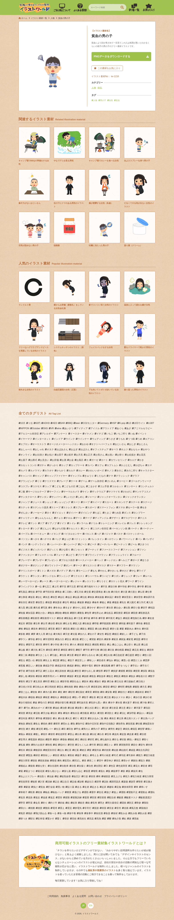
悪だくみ (137, 660)
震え (62, 808)
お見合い (44, 460)
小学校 (56, 644)
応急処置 (119, 655)
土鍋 (99, 629)
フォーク (60, 555)
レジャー (77, 581)
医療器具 (145, 613)
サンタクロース (29, 497)
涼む (124, 713)
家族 (123, 639)
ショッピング (63, 502)
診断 (81, 781)
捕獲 (122, 671)
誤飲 (106, 781)
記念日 (65, 781)
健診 (89, 602)
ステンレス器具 (41, 507)
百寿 (109, 734)
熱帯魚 (121, 723)
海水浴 (76, 713)
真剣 (42, 739)
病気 (99, 88)
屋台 (104, 644)
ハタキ (36, 539)
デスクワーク (130, 518)
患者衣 (102, 660)
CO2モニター (90, 423)
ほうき (145, 560)
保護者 (58, 602)
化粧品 (109, 613)
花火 (137, 766)
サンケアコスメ (143, 491)
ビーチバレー (106, 544)
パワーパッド (128, 539)
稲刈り (63, 745)
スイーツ (97, 502)
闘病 (124, 803)
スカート (109, 502)
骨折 (67, 818)
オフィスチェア (100, 449)
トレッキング (145, 523)
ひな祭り (65, 549)
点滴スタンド (133, 718)
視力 (127, 776)
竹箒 (93, 745)
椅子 (149, 692)
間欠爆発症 (113, 803)
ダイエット (60, 513)
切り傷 (136, 607)
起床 (104, 787)
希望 (57, 650)
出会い (119, 607)
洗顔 (148, 708)
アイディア (82, 428)
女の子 (93, 634)
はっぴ (67, 539)
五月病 (80, 592)
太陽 (75, 634)
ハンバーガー (56, 544)
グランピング (27, 481)
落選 (88, 771)
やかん (103, 571)
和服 (123, 623)
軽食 (40, 792)
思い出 (31, 660)
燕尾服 (131, 723)
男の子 (103, 100)
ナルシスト (74, 528)
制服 (23, 613)
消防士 (110, 713)
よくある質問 (79, 896)
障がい (24, 808)
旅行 (98, 681)
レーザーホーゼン (30, 581)
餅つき (24, 818)
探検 (32, 676)
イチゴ (99, 433)
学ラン (24, 639)
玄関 (40, 729)
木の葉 (48, 692)
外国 (146, 629)
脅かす (126, 760)
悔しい (92, 660)
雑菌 (32, 808)
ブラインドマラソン (97, 555)
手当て (145, 665)
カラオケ (49, 470)
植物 (32, 697)
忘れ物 (109, 655)
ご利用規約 (53, 896)
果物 (97, 692)
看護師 (33, 739)
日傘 (111, 681)
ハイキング (55, 534)
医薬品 (69, 618)
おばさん (85, 449)
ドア (42, 523)
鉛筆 (75, 803)
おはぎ (74, 449)
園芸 (92, 629)
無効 (23, 723)
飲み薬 (143, 813)
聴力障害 (25, 760)
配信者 (112, 797)
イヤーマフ (26, 439)
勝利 (74, 613)
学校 (32, 639)
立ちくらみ (82, 745)
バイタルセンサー (72, 534)
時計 (114, 687)
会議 (77, 597)
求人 (152, 702)
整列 (23, 681)
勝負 (81, 613)
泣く (98, 708)
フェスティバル (45, 555)
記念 (57, 781)
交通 (88, 592)
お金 (71, 460)
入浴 (150, 602)
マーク (78, 565)
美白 (64, 755)
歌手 (86, 697)
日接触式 (130, 681)
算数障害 (125, 745)
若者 (145, 766)
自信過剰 (54, 766)
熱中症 (81, 723)
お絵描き (131, 455)
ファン (142, 549)
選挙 (60, 797)
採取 (145, 671)
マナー (112, 565)
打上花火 (49, 671)
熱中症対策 (93, 723)
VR (52, 428)
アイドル (95, 428)
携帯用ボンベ (52, 676)
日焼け (141, 681)
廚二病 (24, 655)
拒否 (79, 671)
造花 (101, 792)
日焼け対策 (26, 687)
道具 (23, 797)
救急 (93, 676)
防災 (131, 803)
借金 (74, 602)
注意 (123, 708)
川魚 (35, 650)
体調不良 (150, 597)
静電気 (78, 808)
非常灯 (88, 808)
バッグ (57, 539)
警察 (140, 781)
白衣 (101, 734)
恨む (64, 660)
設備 (74, 781)
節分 (135, 745)
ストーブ (56, 507)
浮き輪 (46, 713)
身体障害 (128, 787)
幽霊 (129, 650)
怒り (139, 655)
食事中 (89, 813)
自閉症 (99, 766)
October (36, 428)
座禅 (151, 650)
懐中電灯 (88, 665)
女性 (101, 634)
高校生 (82, 818)
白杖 (94, 734)
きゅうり (89, 476)
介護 (125, 592)
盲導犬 (24, 739)
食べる (53, 813)
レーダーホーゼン (60, 581)
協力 (120, 618)
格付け (123, 692)
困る (84, 629)
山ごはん (118, 644)
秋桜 (49, 745)
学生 (40, 639)
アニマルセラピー (143, 428)
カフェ (100, 465)
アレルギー (47, 433)
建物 (32, 655)
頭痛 (126, 808)
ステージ (147, 502)
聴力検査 (150, 755)
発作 (45, 734)
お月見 (79, 455)
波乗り (80, 708)
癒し (37, 734)
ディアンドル (101, 518)
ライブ (142, 571)
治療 (64, 708)
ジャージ (91, 497)
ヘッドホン (112, 560)
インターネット (43, 439)
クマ (110, 476)
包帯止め (98, 613)
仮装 (32, 597)
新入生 (56, 681)
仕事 (149, 592)
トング (36, 528)
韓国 (104, 808)
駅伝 (32, 818)
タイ (49, 513)
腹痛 (32, 766)
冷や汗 (102, 607)
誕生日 (90, 781)
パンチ (24, 544)
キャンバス (26, 476)
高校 (74, 818)
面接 (96, 808)
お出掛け (39, 455)
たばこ (98, 513)
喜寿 (35, 629)
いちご (109, 433)
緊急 (30, 755)
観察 (35, 781)
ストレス (68, 507)
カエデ (133, 460)
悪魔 (23, 665)
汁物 (144, 702)
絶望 (23, 755)
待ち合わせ (89, 655)
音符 (118, 808)
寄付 (145, 639)
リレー (138, 576)
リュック (127, 576)
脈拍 (135, 760)
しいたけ (70, 497)
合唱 (52, 623)
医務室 (119, 613)
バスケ (119, 534)
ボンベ (69, 565)
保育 (32, 602)
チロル (69, 518)
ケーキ (74, 481)
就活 (89, 644)
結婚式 (124, 750)
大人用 (41, 634)
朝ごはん (25, 692)
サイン (85, 491)
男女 (105, 729)
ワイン (140, 581)
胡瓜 (118, 760)
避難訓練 (77, 797)
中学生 (133, 586)
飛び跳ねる (41, 813)
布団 (50, 650)
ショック (49, 502)
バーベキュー (39, 534)
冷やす (92, 607)
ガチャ (42, 465)
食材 (115, 813)
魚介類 (117, 818)
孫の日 (60, 639)
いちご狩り (121, 433)
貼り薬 (70, 787)
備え (104, 602)
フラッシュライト (120, 555)
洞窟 (23, 713)
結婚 (116, 750)
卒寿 (95, 618)
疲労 (120, 729)
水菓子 (128, 702)
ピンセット (79, 549)
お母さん (99, 455)
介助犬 (116, 592)
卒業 (102, 618)
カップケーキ (78, 465)
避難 (67, 797)
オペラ (114, 449)
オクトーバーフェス (101, 444)
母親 (52, 702)
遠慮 (45, 797)
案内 (132, 692)
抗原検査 (61, 671)
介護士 (133, 592)
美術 (72, 755)
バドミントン (80, 539)
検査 (47, 697)
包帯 (89, 613)
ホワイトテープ (55, 565)
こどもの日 (69, 486)
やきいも (114, 571)
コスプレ (25, 486)
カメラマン (36, 470)
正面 (108, 697)
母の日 (43, 702)
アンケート (61, 433)
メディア (63, 571)
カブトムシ (112, 465)
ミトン (42, 571)
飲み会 (123, 813)
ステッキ (25, 507)
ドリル (94, 523)
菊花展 (41, 771)
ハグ (98, 534)
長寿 (94, 803)
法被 (72, 708)
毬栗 (73, 702)
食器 (108, 813)
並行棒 (113, 586)
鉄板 (62, 803)
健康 (81, 602)
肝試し (77, 760)
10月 (23, 423)
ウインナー (83, 439)
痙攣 (142, 729)
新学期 (65, 681)
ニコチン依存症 (100, 528)
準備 (40, 718)
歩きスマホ (119, 697)
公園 (30, 607)
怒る (23, 660)
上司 (56, 586)
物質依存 (149, 723)
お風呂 (80, 460)
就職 (96, 644)
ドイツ (62, 523)
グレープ (63, 481)
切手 (145, 607)
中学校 (123, 586)
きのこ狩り (132, 470)
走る (79, 787)
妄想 (109, 634)
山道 (145, 644)
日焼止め (39, 687)
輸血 (47, 792)
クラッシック (123, 476)
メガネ (52, 571)
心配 (100, 655)
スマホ (121, 507)
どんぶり (46, 528)
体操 (92, 597)
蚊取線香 (66, 776)
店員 (136, 650)
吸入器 (78, 623)
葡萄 (95, 771)
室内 (101, 639)
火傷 (62, 718)
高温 (91, 818)
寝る (23, 644)
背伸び (109, 760)
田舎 (71, 729)
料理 (47, 681)
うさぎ (111, 439)
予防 (40, 592)
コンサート (132, 486)
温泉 (150, 713)
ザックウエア (99, 491)
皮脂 (124, 734)
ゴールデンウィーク (141, 481)
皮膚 (131, 734)
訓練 (49, 781)
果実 (89, 692)
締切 (37, 755)
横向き (56, 697)
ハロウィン (112, 539)
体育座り (128, 597)
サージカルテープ (37, 491)
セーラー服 (133, 507)
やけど (125, 571)
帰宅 (72, 650)
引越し (55, 655)
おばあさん (62, 449)
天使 (67, 634)
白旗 (87, 734)
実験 (93, 639)
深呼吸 (132, 713)
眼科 (57, 739)
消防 (101, 713)
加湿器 (31, 613)
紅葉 (76, 750)
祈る (116, 739)
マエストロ (90, 565)
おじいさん (120, 444)
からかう (61, 470)
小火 (74, 644)
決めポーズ (39, 708)
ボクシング (38, 565)
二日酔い (69, 592)
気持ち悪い (96, 702)
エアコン (149, 439)
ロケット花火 (117, 581)
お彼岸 (69, 455)
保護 (49, 602)
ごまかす (92, 486)
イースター (76, 433)
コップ (48, 486)
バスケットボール (135, 534)
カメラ (24, 470)
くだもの (101, 476)
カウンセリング (119, 460)
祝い (131, 739)
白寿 (79, 734)
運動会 (143, 792)
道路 (30, 797)
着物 (64, 739)
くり (39, 481)
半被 (88, 618)
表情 (93, 776)
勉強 (52, 613)
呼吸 (96, 623)
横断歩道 (66, 697)
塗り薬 (115, 629)
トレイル (121, 523)
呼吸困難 (106, 623)
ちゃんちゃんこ (45, 518)
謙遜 (125, 781)
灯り (77, 718)
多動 (23, 634)
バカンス (89, 534)
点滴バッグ (148, 718)
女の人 (83, 634)
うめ (140, 439)
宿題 (138, 639)
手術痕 (31, 671)
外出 (138, 629)
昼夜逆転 (97, 687)
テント (33, 523)
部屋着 (102, 797)
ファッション (129, 549)
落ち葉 (67, 771)
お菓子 (24, 460)
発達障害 (62, 734)
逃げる (77, 792)
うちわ (121, 439)
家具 (116, 639)
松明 (72, 692)
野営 (23, 803)
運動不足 (133, 792)
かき (141, 460)
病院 (134, 729)
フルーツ (136, 555)
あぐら (120, 428)
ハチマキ (46, 539)
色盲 (113, 766)
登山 (72, 734)
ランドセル (50, 576)
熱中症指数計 (108, 723)
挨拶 (115, 671)
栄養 (109, 692)
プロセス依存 (68, 560)
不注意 (72, 586)
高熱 (98, 818)
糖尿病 (38, 750)
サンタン (44, 497)
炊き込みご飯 (96, 718)
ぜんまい (25, 513)
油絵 (57, 708)
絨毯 (133, 750)
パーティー (148, 528)
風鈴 (30, 813)
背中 (101, 760)
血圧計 (77, 776)
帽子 (80, 650)
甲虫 (78, 729)
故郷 (86, 676)
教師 (125, 676)
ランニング (64, 576)
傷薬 (116, 602)
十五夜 (79, 618)
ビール (133, 544)
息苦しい (81, 660)
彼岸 (79, 655)
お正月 (89, 455)
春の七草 (85, 687)
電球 (55, 808)
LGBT (151, 423)
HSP (114, 423)
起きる (95, 787)
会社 (62, 597)
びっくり (53, 549)
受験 (30, 623)
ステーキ (135, 502)
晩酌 (129, 687)
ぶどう (71, 555)
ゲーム (84, 481)
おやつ (146, 449)
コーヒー (123, 481)
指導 (100, 671)
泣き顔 (90, 708)
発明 (52, 734)
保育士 (41, 602)
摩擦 (64, 676)
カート (104, 460)
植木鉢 (24, 697)
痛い (149, 729)
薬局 (135, 771)
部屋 (94, 797)
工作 (43, 650)
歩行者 (148, 697)
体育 (118, 597)
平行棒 (95, 650)
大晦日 (58, 634)
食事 (81, 813)
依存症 (24, 602)
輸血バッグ (58, 792)
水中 (112, 702)
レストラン (90, 581)
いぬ (132, 433)
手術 (23, 671)
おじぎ (132, 444)
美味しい (47, 755)
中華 (141, 586)
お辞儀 (55, 460)
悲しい (31, 665)
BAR (62, 423)
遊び (108, 792)
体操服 (100, 597)
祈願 (124, 739)
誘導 (98, 781)
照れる (66, 723)
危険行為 (137, 618)
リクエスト (79, 576)
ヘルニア (125, 560)
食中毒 (72, 813)
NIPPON (25, 428)
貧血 (118, 100)
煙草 (57, 723)
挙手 (108, 671)
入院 (23, 607)
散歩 (133, 676)
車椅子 (24, 792)
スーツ (76, 502)
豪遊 (28, 787)
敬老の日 (142, 676)
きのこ (119, 470)
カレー (81, 470)
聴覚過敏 (44, 760)
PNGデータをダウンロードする (112, 56)
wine (59, 428)
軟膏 (32, 792)
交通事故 (98, 592)
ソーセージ (38, 513)
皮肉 (116, 734)
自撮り (82, 766)
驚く (59, 818)
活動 (37, 713)
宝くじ (85, 639)
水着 (120, 702)
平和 (87, 650)
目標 (144, 734)
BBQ (70, 423)
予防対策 (49, 592)
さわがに (127, 491)
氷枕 (137, 702)
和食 (140, 623)
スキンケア (122, 502)
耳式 (116, 755)
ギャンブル (76, 476)
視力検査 (137, 776)
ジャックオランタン (135, 497)
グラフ (135, 476)
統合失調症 (144, 750)
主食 (149, 586)
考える (95, 755)
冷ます (68, 607)
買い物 (61, 787)
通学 (93, 792)
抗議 (71, 671)
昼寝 (107, 687)
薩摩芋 (116, 771)
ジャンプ (25, 502)
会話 (69, 597)
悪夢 (147, 660)
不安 (64, 586)
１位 (30, 423)
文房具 (38, 681)
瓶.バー (49, 729)
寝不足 (31, 644)
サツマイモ (114, 491)
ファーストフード (111, 549)
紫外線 (97, 750)
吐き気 (68, 623)
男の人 (86, 729)
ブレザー (39, 560)
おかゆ (85, 444)
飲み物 (133, 813)
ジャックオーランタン (110, 497)
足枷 (118, 787)
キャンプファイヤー (57, 476)
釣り (45, 803)
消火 (94, 713)
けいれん (111, 481)
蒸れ (102, 771)
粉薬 (30, 750)
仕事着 (24, 597)
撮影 (71, 676)
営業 (52, 629)
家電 (130, 639)
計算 (42, 781)
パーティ (134, 528)
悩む (118, 660)
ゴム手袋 (104, 486)
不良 (105, 586)
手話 (40, 671)
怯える (48, 660)
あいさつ (68, 428)
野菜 (30, 803)
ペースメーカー (86, 560)
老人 (87, 755)
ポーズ (135, 560)
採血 (152, 671)
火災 (69, 718)
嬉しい (125, 634)
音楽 (111, 808)
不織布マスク (93, 586)
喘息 (28, 629)
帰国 (65, 650)
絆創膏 (107, 750)
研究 (92, 739)
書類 (137, 687)
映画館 (69, 687)
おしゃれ (39, 449)
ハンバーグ (71, 544)
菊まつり (30, 771)
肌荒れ (68, 760)
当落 (64, 655)
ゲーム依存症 (97, 481)
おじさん (143, 444)
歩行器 (138, 697)
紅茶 (69, 750)
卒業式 (111, 618)
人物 (93, 88)
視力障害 (149, 776)
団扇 (67, 629)
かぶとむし (126, 465)
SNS (45, 428)
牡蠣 (140, 723)
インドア (58, 439)
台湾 (45, 623)
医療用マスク (49, 618)
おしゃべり (26, 449)
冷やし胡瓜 (80, 607)
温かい (142, 713)
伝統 (84, 597)
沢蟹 (49, 708)
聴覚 (35, 760)
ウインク (70, 439)
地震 (106, 629)
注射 (106, 708)
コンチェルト (147, 486)
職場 (54, 760)
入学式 (142, 602)
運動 (123, 792)
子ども (134, 634)
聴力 (140, 755)
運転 (152, 792)
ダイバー (73, 513)
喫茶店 (44, 629)
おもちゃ (135, 449)
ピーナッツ (121, 544)
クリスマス (50, 481)
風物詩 (144, 808)
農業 (69, 792)
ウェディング (99, 439)
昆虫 (61, 687)
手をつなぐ (124, 665)
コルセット (117, 486)
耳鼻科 (131, 755)
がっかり (53, 465)
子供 (143, 634)
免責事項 (65, 896)
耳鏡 (123, 755)
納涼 (84, 750)
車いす (144, 787)
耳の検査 (106, 755)
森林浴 (140, 692)
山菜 (138, 644)
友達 (152, 618)
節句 (142, 745)
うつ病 (131, 439)
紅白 (61, 750)
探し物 (24, 676)
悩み (110, 660)
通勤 (86, 792)
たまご (107, 513)
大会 (50, 634)
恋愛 (57, 660)
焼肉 (45, 723)
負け (35, 787)
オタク (50, 449)
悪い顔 (126, 660)
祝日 (138, 739)
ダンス (127, 513)
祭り (146, 739)
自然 (90, 766)
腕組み (24, 766)
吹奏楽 (88, 623)
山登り (129, 644)
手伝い (135, 665)
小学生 (65, 644)
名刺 (60, 623)
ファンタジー (27, 555)
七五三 (48, 586)
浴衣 (55, 713)
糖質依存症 (51, 750)
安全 (69, 639)
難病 (47, 808)
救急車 (102, 676)
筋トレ (109, 745)
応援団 (130, 655)
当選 (71, 655)
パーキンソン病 (119, 528)
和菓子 (131, 623)
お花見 (142, 455)
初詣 (152, 607)
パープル (25, 534)
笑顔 (101, 745)
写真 (45, 607)
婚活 (116, 634)
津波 (30, 713)
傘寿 (96, 602)
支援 (79, 676)
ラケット (25, 576)
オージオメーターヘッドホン (64, 444)
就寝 (81, 644)
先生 (124, 602)
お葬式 (33, 460)
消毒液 (85, 713)
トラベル (83, 523)
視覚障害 (25, 781)
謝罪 (133, 781)
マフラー (123, 565)
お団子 (60, 455)
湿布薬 (24, 718)
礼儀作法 (106, 739)
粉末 (23, 750)
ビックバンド (39, 549)
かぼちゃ (139, 465)
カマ (149, 465)
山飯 (23, 650)
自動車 (65, 766)
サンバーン (57, 497)
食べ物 (62, 813)
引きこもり (43, 655)
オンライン (26, 455)
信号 (67, 602)
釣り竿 (53, 803)
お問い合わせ (95, 896)
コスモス (37, 486)
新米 (86, 681)
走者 (87, 787)
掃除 (130, 671)
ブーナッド (93, 549)
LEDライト (139, 423)
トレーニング (107, 523)
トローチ (25, 528)
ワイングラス (27, 586)
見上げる (117, 776)
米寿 (150, 745)
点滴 (121, 718)
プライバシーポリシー (115, 896)
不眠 (81, 586)
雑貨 (40, 808)
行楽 (85, 776)
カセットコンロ (29, 465)
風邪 (23, 813)
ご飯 (23, 491)
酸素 (121, 797)
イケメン (89, 433)
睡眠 (72, 739)
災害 (84, 718)
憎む (79, 665)
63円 (38, 423)
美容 (57, 755)
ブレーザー (26, 560)
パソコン (25, 539)
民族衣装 (83, 702)
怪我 (40, 660)
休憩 (55, 597)
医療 (135, 613)
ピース (83, 544)
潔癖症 (48, 718)
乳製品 (24, 592)
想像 (40, 665)
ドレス (132, 523)
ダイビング (86, 513)
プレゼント (52, 560)
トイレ (72, 523)
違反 (37, 797)
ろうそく (103, 581)
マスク (102, 565)
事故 (59, 592)
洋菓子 (139, 708)
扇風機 (106, 665)
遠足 (52, 797)
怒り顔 (147, 655)
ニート (86, 528)
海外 (67, 713)
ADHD (46, 423)
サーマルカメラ (71, 491)
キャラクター (147, 470)
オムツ (124, 449)
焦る (37, 723)
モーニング (84, 571)
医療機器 (25, 618)
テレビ (24, 523)
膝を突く (42, 766)
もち (94, 571)
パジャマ (108, 534)
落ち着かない (54, 771)
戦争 (98, 665)
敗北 (110, 676)
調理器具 (115, 781)
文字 (30, 681)
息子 (72, 660)
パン (140, 539)
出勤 (128, 607)
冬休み (58, 607)
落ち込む (78, 771)
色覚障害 (122, 766)
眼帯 (49, 739)
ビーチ (93, 544)
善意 (148, 623)
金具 (37, 803)
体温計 (110, 597)
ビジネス (25, 549)
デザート (115, 518)
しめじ (81, 497)
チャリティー (27, 518)
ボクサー (25, 565)
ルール (148, 576)
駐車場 (41, 818)
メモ (73, 571)
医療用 (36, 618)
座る (144, 650)
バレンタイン (97, 539)
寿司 (47, 644)
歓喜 (93, 697)
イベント (142, 433)
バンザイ (149, 539)
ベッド (99, 560)
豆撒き (149, 781)
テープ (88, 518)
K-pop (122, 423)
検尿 (40, 697)
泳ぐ (130, 708)
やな (133, 571)
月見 (144, 687)
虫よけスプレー (29, 776)
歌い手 (77, 697)
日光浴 (119, 681)
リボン (117, 576)
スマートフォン (107, 507)
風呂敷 (134, 808)
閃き (102, 803)
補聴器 (106, 776)
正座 (101, 697)
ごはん (81, 486)
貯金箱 (51, 787)
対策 (40, 644)
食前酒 (99, 813)
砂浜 (84, 739)
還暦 (87, 797)
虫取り (42, 776)
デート (78, 518)
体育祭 (139, 597)
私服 (23, 745)
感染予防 (49, 665)
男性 (112, 729)
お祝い (110, 455)
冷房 (110, 607)
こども (57, 486)
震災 (69, 808)
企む (40, 597)
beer (77, 423)
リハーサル (93, 576)
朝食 (35, 692)
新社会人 (76, 681)
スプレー (80, 507)
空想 (72, 745)
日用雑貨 (51, 687)
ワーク (130, 581)
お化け (50, 455)
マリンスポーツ (29, 571)
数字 (152, 676)
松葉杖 (81, 692)
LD (129, 423)
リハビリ (106, 576)
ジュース (37, 502)
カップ (64, 465)
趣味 (111, 787)
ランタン (37, 576)
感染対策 (61, 665)
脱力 (142, 760)
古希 (37, 623)
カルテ (72, 470)
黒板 (136, 818)
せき (144, 507)
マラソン (135, 565)
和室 (116, 623)
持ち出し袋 (89, 671)
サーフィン (55, 491)
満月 (32, 718)
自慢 (73, 766)
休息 (47, 597)
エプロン (25, 444)
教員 (118, 676)
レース (45, 581)
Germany (104, 423)
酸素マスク (132, 797)
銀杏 (82, 803)
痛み (23, 734)
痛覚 (30, 734)
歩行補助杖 (26, 702)
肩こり (92, 760)
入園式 (132, 602)
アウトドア (108, 428)
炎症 (113, 718)
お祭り (120, 455)
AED (55, 423)
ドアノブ (52, 523)
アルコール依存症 (30, 433)
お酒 (64, 460)
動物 (59, 613)
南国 (127, 618)
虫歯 (51, 776)
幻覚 (112, 650)
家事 (108, 639)
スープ (86, 502)
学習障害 (49, 639)
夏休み (130, 629)
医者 (61, 618)
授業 (137, 671)
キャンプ (39, 476)
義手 (79, 755)
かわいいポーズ (96, 470)
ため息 (117, 513)
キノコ (110, 470)
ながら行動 (60, 528)
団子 (60, 629)
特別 (23, 729)
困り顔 (76, 629)
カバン (90, 465)
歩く (130, 697)
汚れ (28, 708)
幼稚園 (120, 650)
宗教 (76, 639)
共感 (37, 607)
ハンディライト (38, 544)
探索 (40, 676)
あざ (128, 428)
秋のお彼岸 (39, 745)
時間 (122, 687)
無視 (30, 723)
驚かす (50, 818)
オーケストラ (39, 444)
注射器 (114, 708)
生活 (58, 729)
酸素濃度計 (146, 797)
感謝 (71, 665)
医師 (128, 613)
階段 (146, 803)
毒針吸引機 (63, 702)
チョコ (59, 518)
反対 (23, 623)
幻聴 (104, 650)
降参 (138, 803)
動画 (67, 613)
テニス (143, 518)
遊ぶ (116, 792)
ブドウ (81, 555)
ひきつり (144, 544)
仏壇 (142, 592)
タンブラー (139, 513)
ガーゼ (94, 460)
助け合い (42, 613)
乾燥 (32, 592)
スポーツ (91, 507)
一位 (39, 586)
